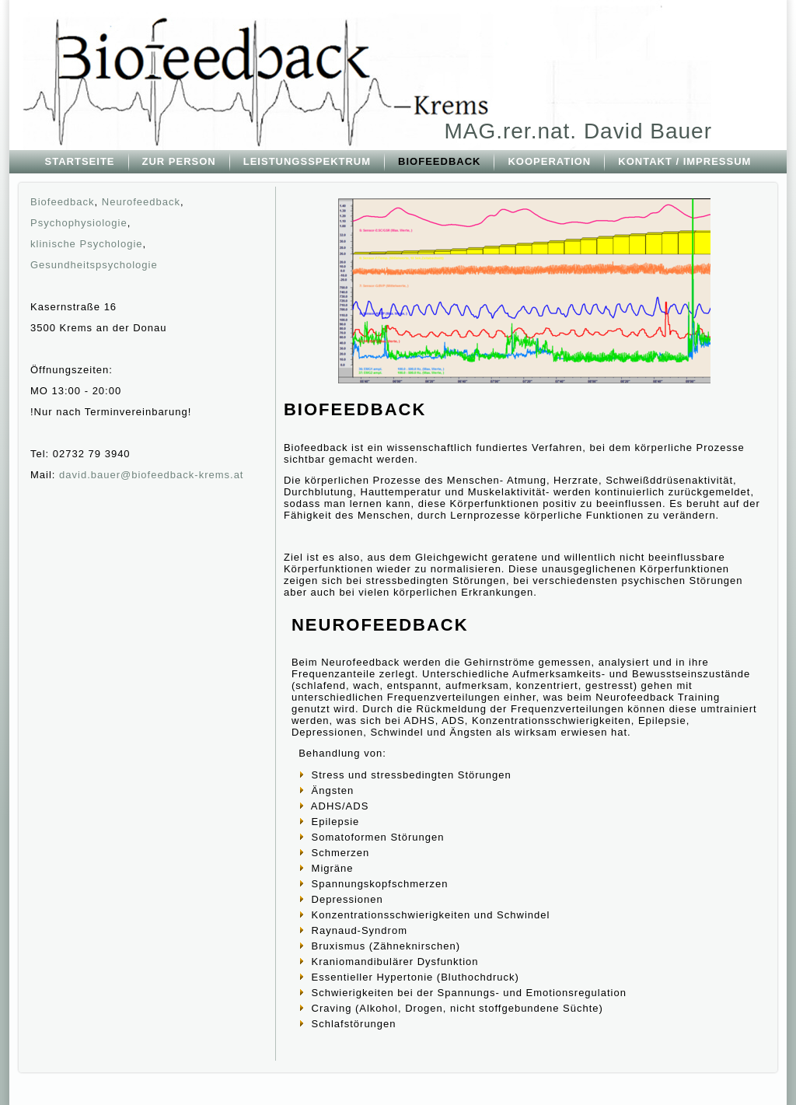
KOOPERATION (549, 161)
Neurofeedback (141, 202)
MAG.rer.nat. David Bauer (578, 131)
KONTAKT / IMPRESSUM (684, 161)
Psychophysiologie (78, 223)
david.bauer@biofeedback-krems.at (151, 475)
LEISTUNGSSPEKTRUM (307, 161)
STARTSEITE (80, 161)
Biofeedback (62, 202)
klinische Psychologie (86, 244)
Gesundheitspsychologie (94, 265)
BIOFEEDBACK (439, 161)
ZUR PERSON (179, 161)
